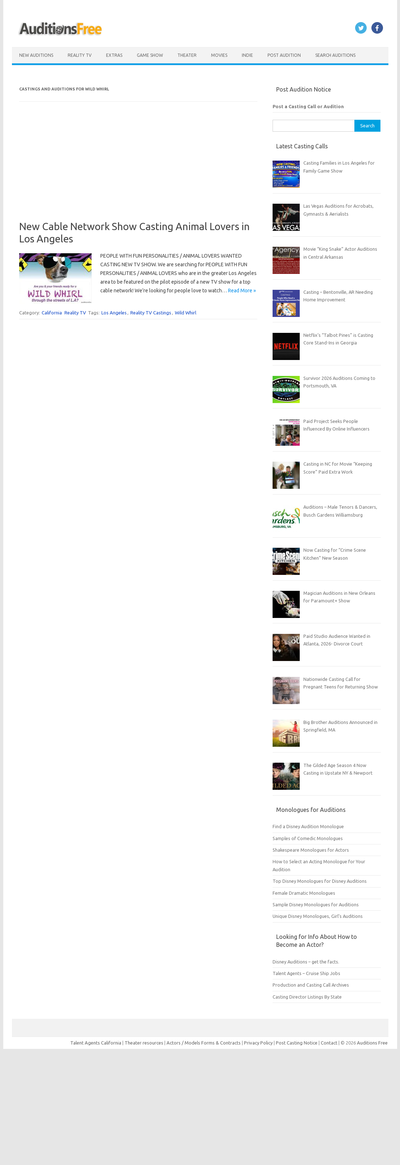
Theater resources (144, 1042)
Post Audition (284, 55)
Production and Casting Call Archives (311, 984)
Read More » (242, 290)
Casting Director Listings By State (307, 996)
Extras (114, 55)
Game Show (150, 55)
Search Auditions (335, 55)
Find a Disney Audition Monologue (308, 826)
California (52, 312)
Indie (247, 55)
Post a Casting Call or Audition (308, 106)
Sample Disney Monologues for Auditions (316, 904)
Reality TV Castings (150, 312)
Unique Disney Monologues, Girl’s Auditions (318, 916)
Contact (329, 1042)
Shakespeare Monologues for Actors (311, 849)
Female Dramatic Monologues (304, 892)
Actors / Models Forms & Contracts (204, 1042)
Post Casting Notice (296, 1042)
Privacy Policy (259, 1042)
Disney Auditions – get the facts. (306, 961)
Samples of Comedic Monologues (308, 838)
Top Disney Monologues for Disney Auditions (320, 881)
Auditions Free (372, 1042)
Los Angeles (114, 312)
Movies (219, 55)
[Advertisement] (138, 169)
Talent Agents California (95, 1042)
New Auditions (36, 55)
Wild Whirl (185, 312)
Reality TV (80, 55)
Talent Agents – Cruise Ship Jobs (306, 973)
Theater (187, 55)
